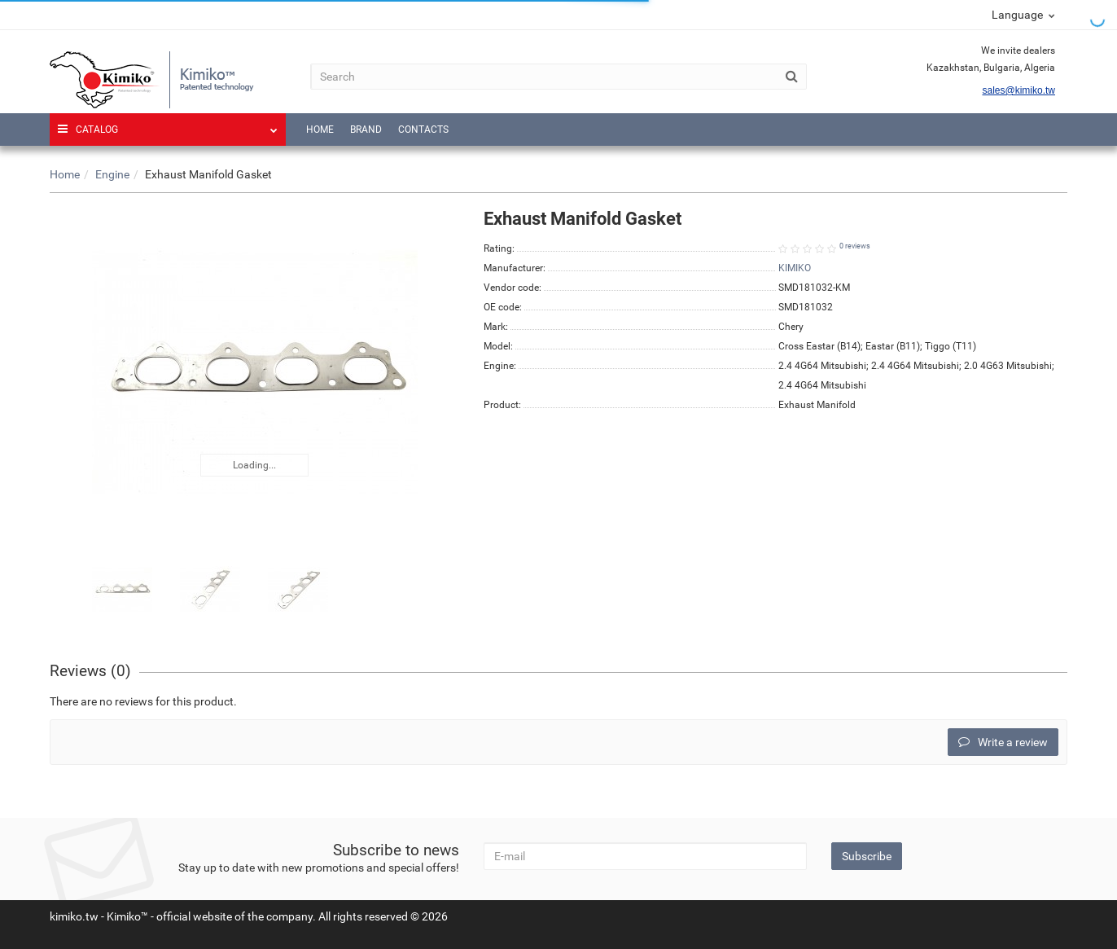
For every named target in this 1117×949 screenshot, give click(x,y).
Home (320, 129)
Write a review (1003, 742)
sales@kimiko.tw (1018, 90)
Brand (366, 129)
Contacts (423, 129)
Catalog (168, 124)
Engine (112, 174)
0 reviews (854, 246)
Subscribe (866, 856)
